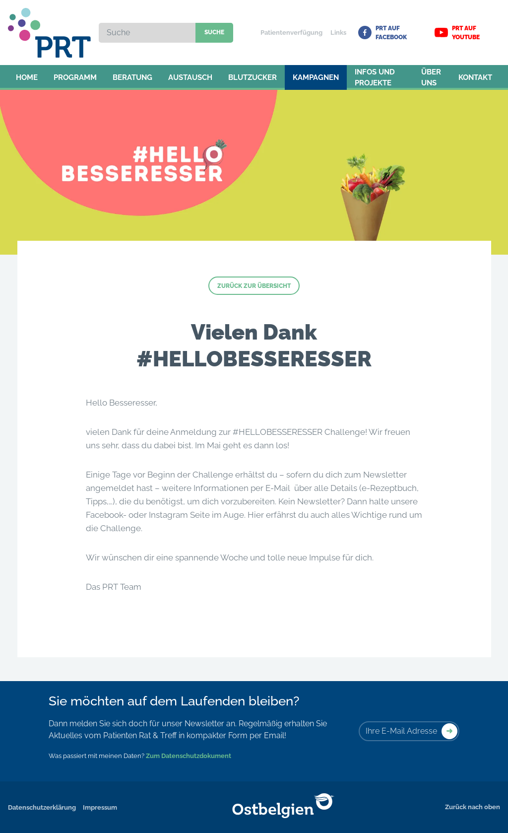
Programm (75, 77)
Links (338, 32)
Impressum (100, 807)
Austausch (190, 77)
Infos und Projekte (375, 78)
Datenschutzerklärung (42, 807)
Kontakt (475, 77)
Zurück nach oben (472, 807)
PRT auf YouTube (457, 33)
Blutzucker (252, 77)
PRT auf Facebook (382, 33)
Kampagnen (316, 77)
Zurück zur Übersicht (254, 285)
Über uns (431, 78)
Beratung (132, 77)
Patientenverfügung (291, 32)
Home (27, 77)
